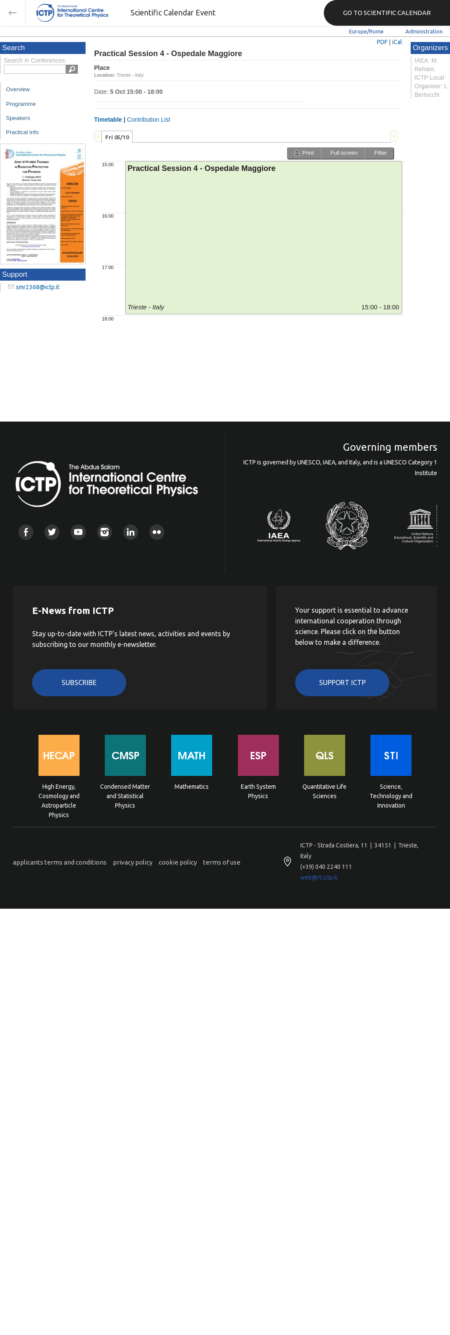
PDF (382, 42)
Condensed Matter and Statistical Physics (125, 795)
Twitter (51, 531)
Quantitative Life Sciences (324, 791)
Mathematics (192, 786)
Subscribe (79, 682)
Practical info (22, 132)
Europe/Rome (366, 31)
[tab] (117, 137)
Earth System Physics (258, 791)
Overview (18, 89)
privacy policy (132, 862)
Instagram (104, 531)
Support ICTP (342, 682)
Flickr (156, 531)
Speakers (18, 118)
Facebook (25, 531)
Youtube (78, 531)
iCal (397, 42)
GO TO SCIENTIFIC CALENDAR (387, 12)
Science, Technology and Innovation (391, 795)
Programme (21, 104)
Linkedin (130, 531)
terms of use (221, 862)
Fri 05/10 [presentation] (117, 137)
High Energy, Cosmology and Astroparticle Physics (59, 795)
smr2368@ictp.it (37, 287)
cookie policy (178, 862)
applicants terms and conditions (60, 862)
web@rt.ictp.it (319, 877)
